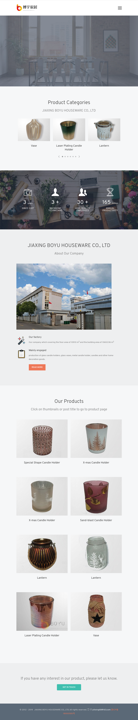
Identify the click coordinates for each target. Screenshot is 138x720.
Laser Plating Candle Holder (42, 635)
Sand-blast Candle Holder (96, 520)
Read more (37, 367)
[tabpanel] (34, 133)
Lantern (104, 146)
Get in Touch (69, 687)
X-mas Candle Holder (96, 462)
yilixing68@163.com (101, 710)
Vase (34, 146)
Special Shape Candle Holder (42, 462)
